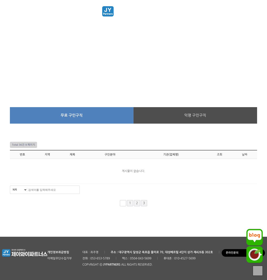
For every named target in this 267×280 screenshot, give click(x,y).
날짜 (244, 154)
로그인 (226, 13)
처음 (123, 203)
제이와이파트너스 (133, 11)
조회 (219, 154)
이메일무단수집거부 (59, 258)
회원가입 (240, 13)
